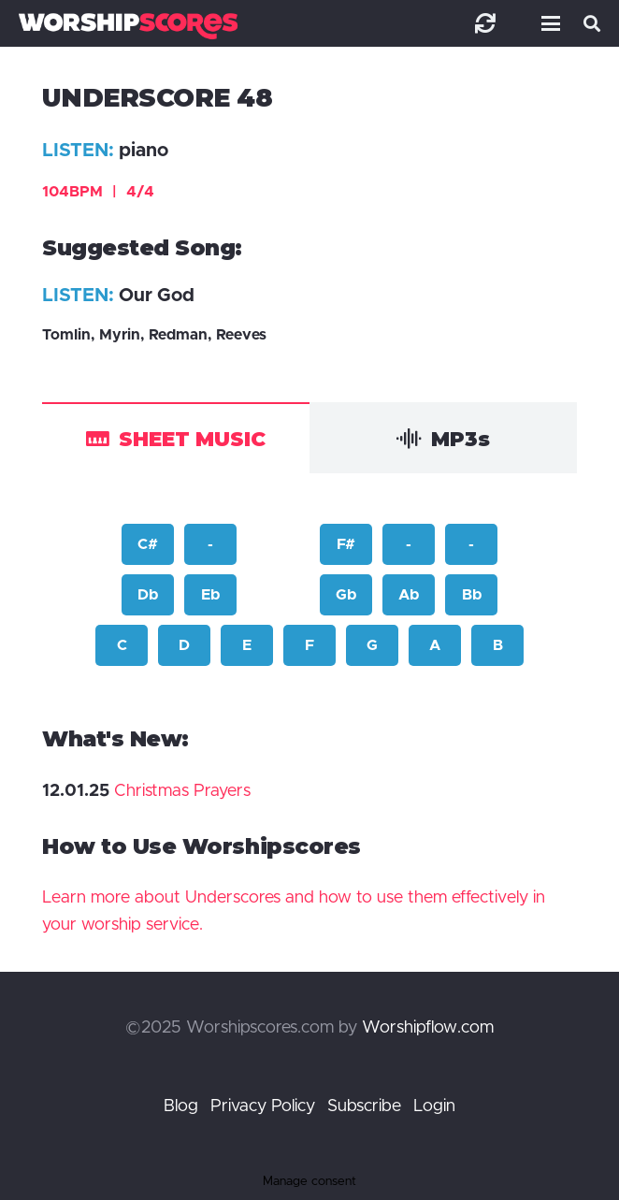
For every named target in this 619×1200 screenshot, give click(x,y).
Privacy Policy (262, 1106)
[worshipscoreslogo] (128, 25)
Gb (346, 594)
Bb (472, 594)
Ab (408, 594)
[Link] (485, 23)
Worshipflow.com (428, 1027)
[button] (547, 23)
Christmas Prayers (182, 791)
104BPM (98, 191)
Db (147, 594)
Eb (210, 594)
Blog (181, 1106)
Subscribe (364, 1106)
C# (147, 544)
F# (346, 544)
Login (434, 1106)
